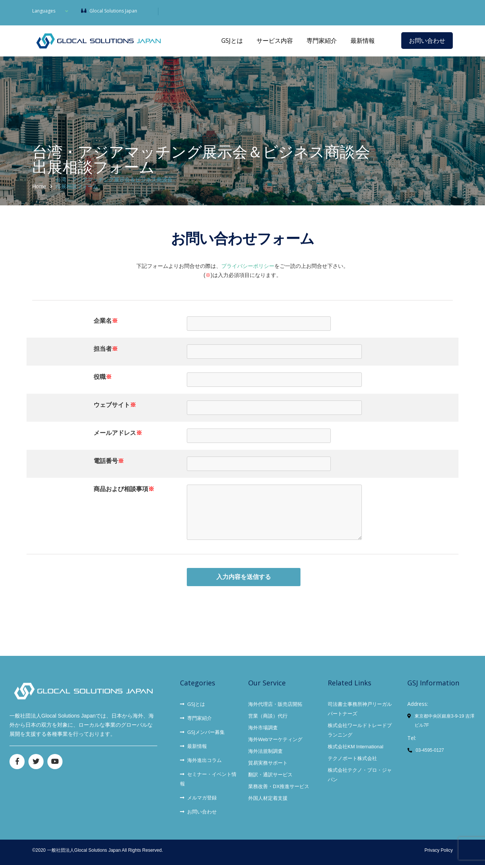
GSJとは (232, 40)
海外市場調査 (263, 727)
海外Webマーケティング (275, 739)
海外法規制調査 (265, 751)
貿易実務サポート (268, 763)
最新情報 (362, 40)
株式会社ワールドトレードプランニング (360, 730)
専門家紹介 (322, 40)
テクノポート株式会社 (352, 758)
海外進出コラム (201, 760)
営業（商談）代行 (268, 716)
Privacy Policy (438, 850)
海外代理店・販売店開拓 (275, 704)
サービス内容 (275, 40)
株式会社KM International (355, 746)
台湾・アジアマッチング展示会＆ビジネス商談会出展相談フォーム (114, 183)
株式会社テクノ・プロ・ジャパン (360, 774)
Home (39, 186)
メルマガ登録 (198, 797)
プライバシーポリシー (247, 266)
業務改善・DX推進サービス (278, 786)
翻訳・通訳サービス (270, 774)
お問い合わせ (427, 40)
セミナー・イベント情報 (208, 779)
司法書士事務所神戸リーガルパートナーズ (360, 708)
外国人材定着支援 (268, 798)
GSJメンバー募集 (202, 732)
